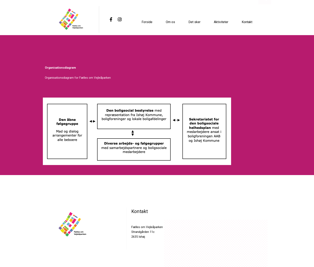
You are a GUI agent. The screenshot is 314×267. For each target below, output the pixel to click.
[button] (264, 25)
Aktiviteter (221, 21)
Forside (147, 21)
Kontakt (247, 21)
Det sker (194, 21)
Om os (170, 21)
